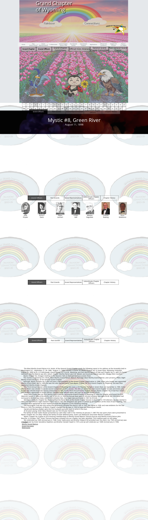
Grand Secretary (28, 426)
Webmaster (26, 428)
